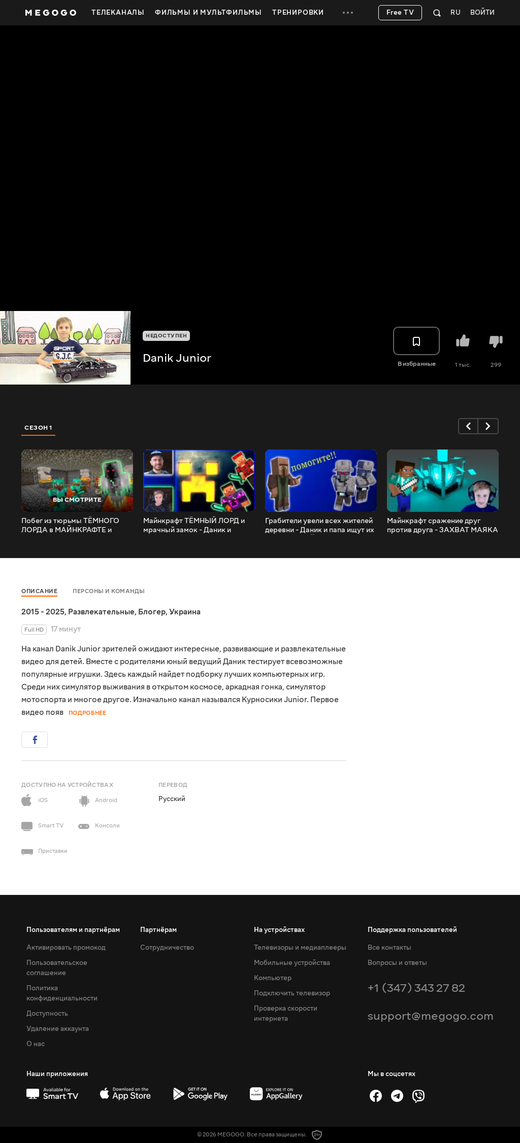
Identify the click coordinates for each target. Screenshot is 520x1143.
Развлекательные (101, 612)
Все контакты (389, 947)
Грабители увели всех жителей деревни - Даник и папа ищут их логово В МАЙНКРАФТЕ (319, 525)
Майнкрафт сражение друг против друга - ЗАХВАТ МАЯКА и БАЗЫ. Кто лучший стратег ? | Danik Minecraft (442, 525)
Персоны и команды (109, 591)
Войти (482, 13)
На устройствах (279, 929)
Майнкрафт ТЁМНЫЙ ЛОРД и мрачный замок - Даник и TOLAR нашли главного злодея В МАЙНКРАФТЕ (196, 525)
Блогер (152, 612)
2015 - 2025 (42, 612)
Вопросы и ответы (397, 962)
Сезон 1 (38, 428)
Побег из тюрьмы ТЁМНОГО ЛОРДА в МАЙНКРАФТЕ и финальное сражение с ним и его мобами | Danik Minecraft (71, 525)
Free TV (400, 12)
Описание (39, 591)
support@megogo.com (431, 1016)
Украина (185, 612)
